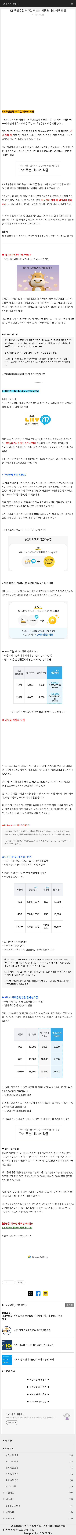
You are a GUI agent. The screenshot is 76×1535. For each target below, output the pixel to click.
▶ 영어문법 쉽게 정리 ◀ (38, 1387)
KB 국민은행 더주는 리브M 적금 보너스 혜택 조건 (38, 10)
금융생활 (39, 1512)
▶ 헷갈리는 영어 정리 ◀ (38, 1379)
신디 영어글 (39, 1486)
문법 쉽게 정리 (39, 1455)
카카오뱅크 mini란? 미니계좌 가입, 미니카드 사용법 (38, 1316)
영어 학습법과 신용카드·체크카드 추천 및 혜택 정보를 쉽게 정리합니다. (31, 1418)
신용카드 (39, 1493)
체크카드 (39, 1499)
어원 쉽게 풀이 (39, 1474)
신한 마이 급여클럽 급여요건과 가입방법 (32, 1330)
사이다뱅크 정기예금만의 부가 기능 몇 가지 (34, 1359)
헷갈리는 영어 (39, 1461)
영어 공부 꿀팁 (39, 1480)
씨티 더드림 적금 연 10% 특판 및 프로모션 (34, 1345)
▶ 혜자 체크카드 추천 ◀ (38, 1401)
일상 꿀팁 (39, 1518)
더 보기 (69, 1305)
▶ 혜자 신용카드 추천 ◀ (38, 1394)
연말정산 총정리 (39, 1506)
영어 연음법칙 (39, 1468)
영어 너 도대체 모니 (15, 1414)
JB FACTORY (45, 1533)
